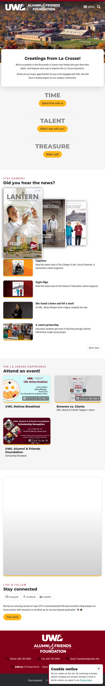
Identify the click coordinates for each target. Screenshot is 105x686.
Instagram (12, 597)
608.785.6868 (48, 658)
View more (12, 617)
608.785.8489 (18, 658)
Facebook (29, 597)
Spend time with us (52, 103)
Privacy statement (35, 680)
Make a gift (52, 154)
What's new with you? (52, 128)
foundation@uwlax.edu (82, 658)
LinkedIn (45, 597)
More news (94, 347)
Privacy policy (86, 680)
